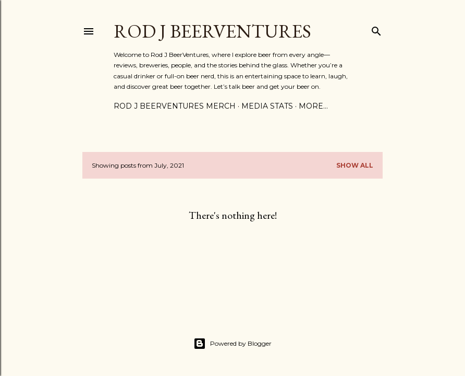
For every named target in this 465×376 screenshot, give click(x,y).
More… (313, 106)
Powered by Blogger (232, 343)
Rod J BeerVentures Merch (175, 106)
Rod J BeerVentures (212, 31)
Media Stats (267, 106)
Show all (354, 165)
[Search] (376, 29)
